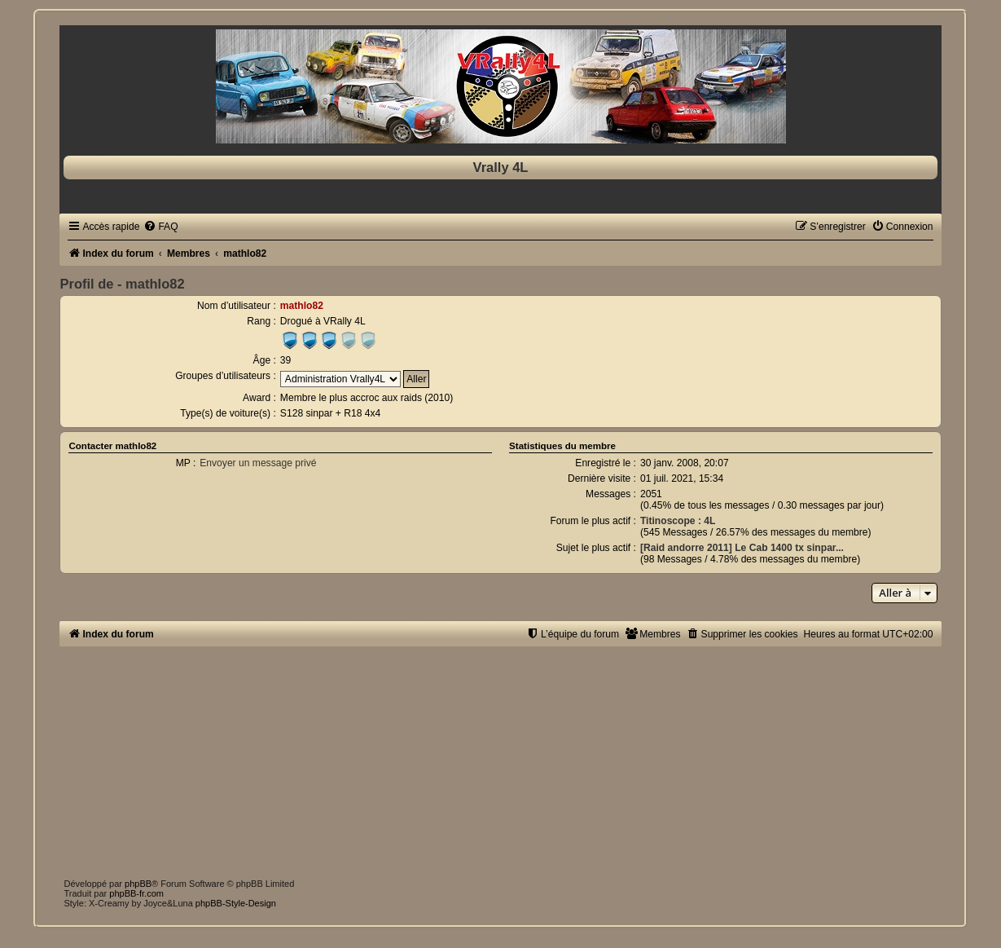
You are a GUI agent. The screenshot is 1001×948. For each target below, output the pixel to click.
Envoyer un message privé (258, 463)
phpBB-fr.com (136, 893)
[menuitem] (160, 226)
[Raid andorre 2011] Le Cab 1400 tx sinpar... (742, 547)
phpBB (138, 883)
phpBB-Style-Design (235, 903)
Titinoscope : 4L (678, 521)
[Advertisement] (509, 760)
